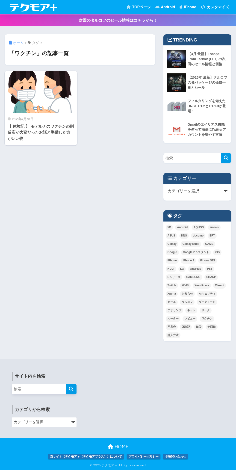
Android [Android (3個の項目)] (182, 227)
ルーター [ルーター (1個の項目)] (173, 318)
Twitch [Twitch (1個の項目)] (172, 285)
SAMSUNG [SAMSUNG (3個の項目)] (193, 277)
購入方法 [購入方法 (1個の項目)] (173, 335)
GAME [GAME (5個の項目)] (209, 243)
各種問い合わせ (175, 456)
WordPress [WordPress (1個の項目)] (202, 285)
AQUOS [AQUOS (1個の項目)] (199, 227)
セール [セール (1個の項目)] (172, 302)
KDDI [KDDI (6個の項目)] (171, 268)
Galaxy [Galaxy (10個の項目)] (172, 243)
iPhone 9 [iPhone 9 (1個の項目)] (188, 260)
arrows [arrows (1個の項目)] (214, 227)
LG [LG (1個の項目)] (182, 268)
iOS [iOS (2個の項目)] (217, 252)
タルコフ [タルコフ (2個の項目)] (187, 302)
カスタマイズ (215, 7)
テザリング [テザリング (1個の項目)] (174, 310)
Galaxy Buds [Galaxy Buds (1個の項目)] (191, 243)
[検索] (226, 158)
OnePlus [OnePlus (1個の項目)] (195, 268)
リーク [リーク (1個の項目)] (205, 310)
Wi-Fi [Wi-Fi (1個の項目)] (185, 285)
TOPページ (139, 7)
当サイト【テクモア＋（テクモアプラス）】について (86, 456)
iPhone (188, 7)
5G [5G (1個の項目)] (169, 227)
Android (165, 7)
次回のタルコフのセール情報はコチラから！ (118, 20)
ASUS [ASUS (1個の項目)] (171, 235)
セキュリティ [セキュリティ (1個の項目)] (207, 293)
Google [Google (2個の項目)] (172, 252)
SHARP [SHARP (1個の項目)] (211, 277)
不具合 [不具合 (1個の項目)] (172, 326)
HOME (118, 446)
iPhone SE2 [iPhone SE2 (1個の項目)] (207, 260)
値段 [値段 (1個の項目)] (198, 326)
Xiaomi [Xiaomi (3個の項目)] (219, 285)
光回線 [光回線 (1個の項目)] (211, 326)
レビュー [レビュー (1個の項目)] (189, 318)
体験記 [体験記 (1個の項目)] (186, 326)
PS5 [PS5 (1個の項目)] (209, 268)
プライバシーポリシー (144, 456)
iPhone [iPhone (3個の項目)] (172, 260)
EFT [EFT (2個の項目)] (212, 235)
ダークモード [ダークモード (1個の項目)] (207, 302)
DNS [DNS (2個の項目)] (184, 235)
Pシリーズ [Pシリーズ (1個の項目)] (174, 277)
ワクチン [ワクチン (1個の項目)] (206, 318)
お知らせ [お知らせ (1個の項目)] (187, 293)
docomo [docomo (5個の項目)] (198, 235)
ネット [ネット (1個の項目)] (191, 310)
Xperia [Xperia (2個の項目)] (172, 293)
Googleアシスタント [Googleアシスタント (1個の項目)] (196, 252)
